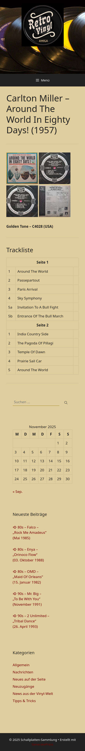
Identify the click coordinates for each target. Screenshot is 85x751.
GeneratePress (42, 744)
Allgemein (21, 664)
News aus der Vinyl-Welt (33, 693)
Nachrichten (23, 672)
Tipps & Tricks (24, 700)
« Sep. (18, 491)
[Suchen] (65, 402)
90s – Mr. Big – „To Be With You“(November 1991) (27, 599)
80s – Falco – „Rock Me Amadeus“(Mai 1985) (29, 532)
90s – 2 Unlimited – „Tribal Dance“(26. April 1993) (31, 621)
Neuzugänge (23, 686)
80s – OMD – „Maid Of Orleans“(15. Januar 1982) (28, 577)
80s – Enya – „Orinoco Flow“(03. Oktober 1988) (28, 554)
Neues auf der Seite (29, 679)
